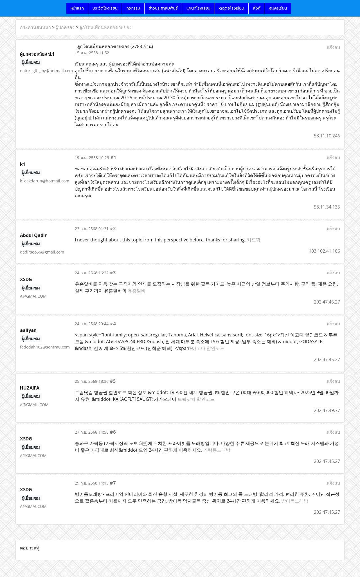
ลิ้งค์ (256, 8)
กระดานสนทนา (35, 27)
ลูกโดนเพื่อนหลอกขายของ (105, 27)
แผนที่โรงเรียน (198, 8)
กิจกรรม (133, 8)
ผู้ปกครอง (65, 27)
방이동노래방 (294, 501)
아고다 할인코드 (208, 348)
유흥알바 (137, 291)
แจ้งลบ (333, 47)
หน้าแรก (77, 8)
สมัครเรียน (278, 8)
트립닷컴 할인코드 (196, 399)
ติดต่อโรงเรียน (231, 8)
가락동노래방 (216, 450)
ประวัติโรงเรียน (105, 8)
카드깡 (253, 240)
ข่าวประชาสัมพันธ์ (163, 8)
